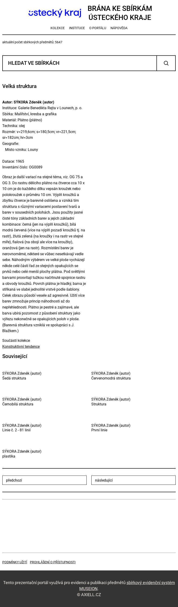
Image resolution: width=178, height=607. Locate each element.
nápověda (119, 28)
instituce (77, 28)
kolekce (58, 28)
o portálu (97, 28)
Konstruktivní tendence (21, 346)
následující (104, 480)
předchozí (14, 480)
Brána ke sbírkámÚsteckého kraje (89, 13)
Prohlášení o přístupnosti (53, 562)
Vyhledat (166, 63)
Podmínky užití (14, 562)
